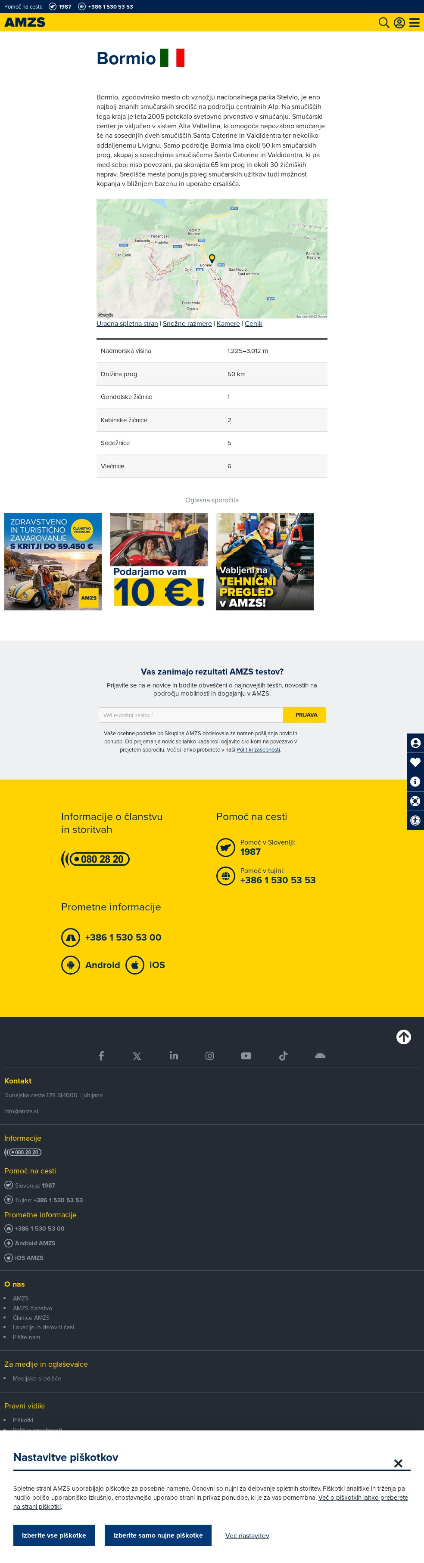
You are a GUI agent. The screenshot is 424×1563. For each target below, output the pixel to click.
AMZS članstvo (32, 1308)
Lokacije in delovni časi (43, 1327)
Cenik (253, 323)
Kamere (228, 323)
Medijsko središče (37, 1378)
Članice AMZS (31, 1317)
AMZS (20, 1298)
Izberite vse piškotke (58, 1535)
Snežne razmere (187, 323)
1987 (48, 1185)
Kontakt (17, 1080)
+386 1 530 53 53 (58, 1200)
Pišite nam (26, 1337)
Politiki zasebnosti (258, 749)
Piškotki (23, 1420)
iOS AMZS (29, 1258)
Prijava (307, 715)
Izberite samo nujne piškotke (162, 1535)
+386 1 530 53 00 (40, 1228)
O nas (14, 1284)
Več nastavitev (251, 1535)
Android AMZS (35, 1243)
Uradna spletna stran (127, 323)
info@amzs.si (21, 1111)
